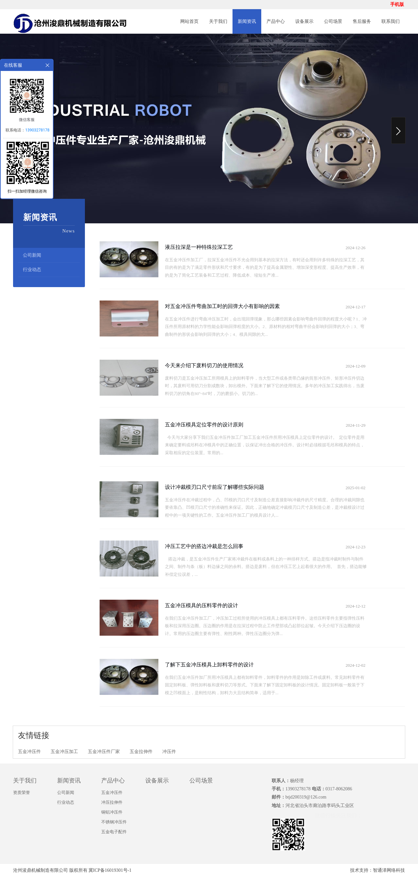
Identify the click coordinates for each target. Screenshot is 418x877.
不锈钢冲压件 (114, 821)
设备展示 (304, 21)
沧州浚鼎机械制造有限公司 (40, 870)
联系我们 (390, 21)
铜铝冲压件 (111, 812)
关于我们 (218, 21)
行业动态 (32, 269)
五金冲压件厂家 (104, 751)
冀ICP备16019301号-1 (109, 870)
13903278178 (37, 130)
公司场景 (333, 21)
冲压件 (169, 751)
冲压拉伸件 (111, 802)
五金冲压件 (29, 751)
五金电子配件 (114, 831)
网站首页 (189, 21)
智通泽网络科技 (389, 870)
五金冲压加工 (64, 751)
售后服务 (362, 21)
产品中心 (275, 21)
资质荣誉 (21, 792)
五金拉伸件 (141, 751)
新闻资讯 (247, 21)
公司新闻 (32, 255)
